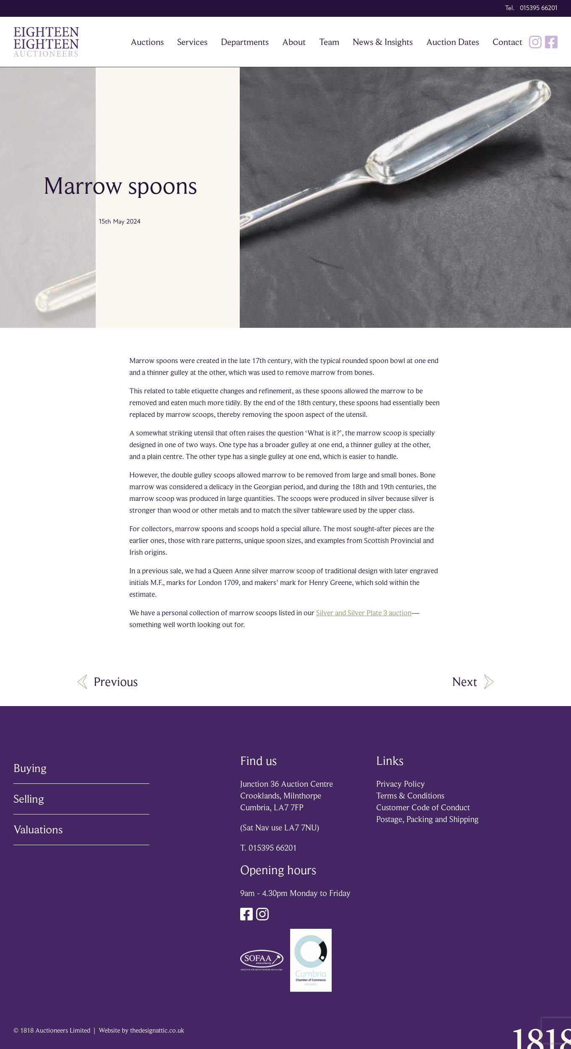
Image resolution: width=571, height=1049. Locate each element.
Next (473, 681)
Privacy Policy (400, 784)
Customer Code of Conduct (423, 807)
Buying (30, 768)
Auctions (147, 41)
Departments (245, 41)
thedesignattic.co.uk (157, 1030)
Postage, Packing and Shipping (427, 819)
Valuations (38, 829)
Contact (507, 41)
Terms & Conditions (410, 796)
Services (192, 41)
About (294, 41)
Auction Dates (452, 41)
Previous (107, 681)
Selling (28, 798)
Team (329, 41)
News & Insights (383, 41)
